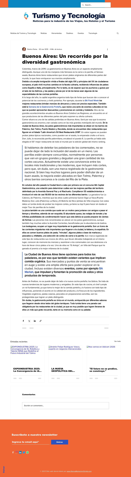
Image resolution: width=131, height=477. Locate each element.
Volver (4, 469)
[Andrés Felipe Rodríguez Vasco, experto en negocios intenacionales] (65, 355)
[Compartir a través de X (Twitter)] (29, 321)
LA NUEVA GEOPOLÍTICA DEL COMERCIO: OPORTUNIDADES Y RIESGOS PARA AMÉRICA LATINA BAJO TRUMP (65, 370)
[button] (118, 33)
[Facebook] (13, 452)
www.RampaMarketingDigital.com (79, 471)
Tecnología (93, 33)
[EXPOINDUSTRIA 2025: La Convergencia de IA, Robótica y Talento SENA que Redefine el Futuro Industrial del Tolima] (27, 355)
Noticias (44, 33)
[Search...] (95, 4)
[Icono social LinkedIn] (20, 452)
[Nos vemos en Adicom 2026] (104, 355)
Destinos (69, 33)
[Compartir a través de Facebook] (23, 321)
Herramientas (56, 33)
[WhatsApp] (27, 452)
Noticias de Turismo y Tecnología (23, 33)
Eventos (81, 33)
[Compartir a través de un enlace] (40, 321)
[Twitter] (24, 452)
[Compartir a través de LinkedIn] (35, 321)
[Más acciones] (107, 49)
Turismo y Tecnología (68, 15)
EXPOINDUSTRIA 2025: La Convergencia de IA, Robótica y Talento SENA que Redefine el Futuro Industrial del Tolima (26, 370)
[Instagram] (16, 452)
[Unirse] (59, 442)
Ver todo (117, 341)
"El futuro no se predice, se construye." (103, 370)
